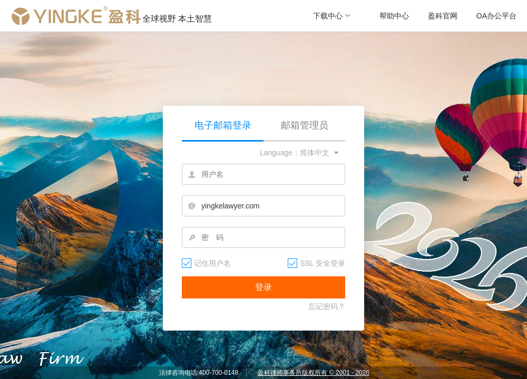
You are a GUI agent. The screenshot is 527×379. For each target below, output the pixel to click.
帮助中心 (394, 16)
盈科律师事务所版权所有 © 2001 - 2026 (313, 372)
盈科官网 (442, 16)
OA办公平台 (496, 16)
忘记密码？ (326, 306)
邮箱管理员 (304, 125)
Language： (280, 152)
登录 (263, 287)
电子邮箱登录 (222, 125)
